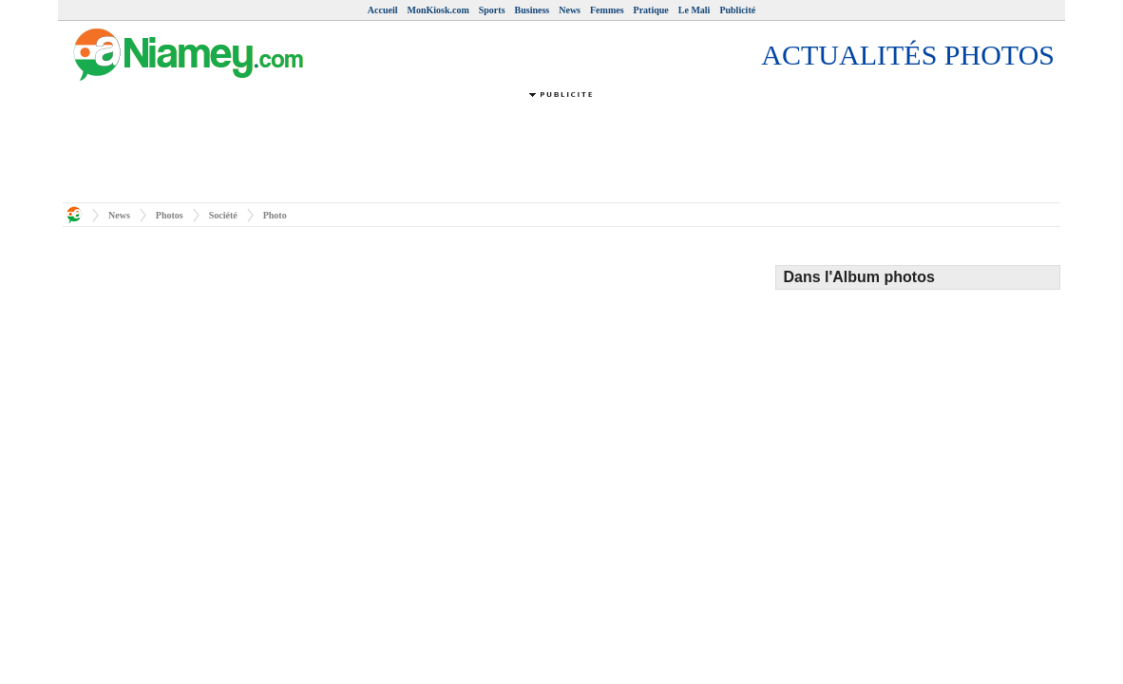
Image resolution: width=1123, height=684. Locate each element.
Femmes (607, 10)
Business (532, 10)
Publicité (737, 10)
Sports (492, 10)
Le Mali (694, 10)
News (570, 10)
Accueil (383, 10)
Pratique (651, 10)
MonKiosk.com (437, 10)
